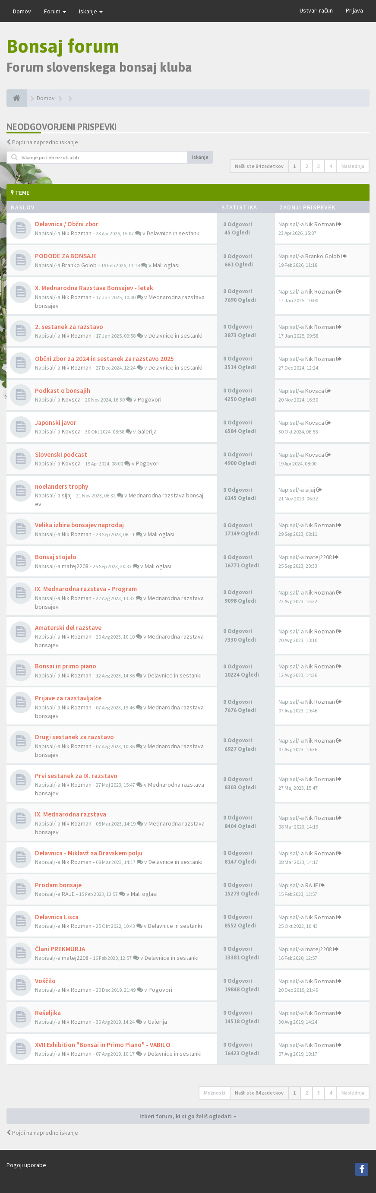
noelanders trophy (61, 486)
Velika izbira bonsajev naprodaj (79, 525)
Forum (55, 11)
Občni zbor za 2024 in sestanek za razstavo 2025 (104, 358)
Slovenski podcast (61, 454)
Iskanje (91, 11)
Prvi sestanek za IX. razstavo (76, 776)
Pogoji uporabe (26, 1165)
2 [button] (306, 166)
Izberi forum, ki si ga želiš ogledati (188, 1116)
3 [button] (318, 166)
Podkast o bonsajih (62, 390)
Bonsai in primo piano (65, 666)
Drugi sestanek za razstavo (74, 737)
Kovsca (71, 399)
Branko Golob (79, 265)
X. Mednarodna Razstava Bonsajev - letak (94, 288)
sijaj (67, 495)
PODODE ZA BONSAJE (66, 256)
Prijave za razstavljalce (68, 698)
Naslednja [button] (352, 166)
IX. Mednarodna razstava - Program (86, 589)
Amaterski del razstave (68, 627)
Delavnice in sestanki (174, 233)
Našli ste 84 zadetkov (259, 166)
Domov (22, 11)
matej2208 (75, 566)
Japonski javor (55, 422)
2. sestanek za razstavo (69, 327)
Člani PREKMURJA (60, 949)
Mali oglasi (166, 265)
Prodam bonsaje (58, 885)
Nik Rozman (77, 233)
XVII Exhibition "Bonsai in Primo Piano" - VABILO (103, 1045)
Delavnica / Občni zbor (66, 224)
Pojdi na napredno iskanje (45, 142)
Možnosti (214, 1092)
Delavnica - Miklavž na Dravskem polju (88, 853)
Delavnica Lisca (57, 917)
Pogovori (149, 399)
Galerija (147, 431)
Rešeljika (48, 1013)
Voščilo (45, 981)
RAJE (68, 894)
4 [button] (330, 166)
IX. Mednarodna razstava (70, 814)
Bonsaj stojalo (55, 557)
